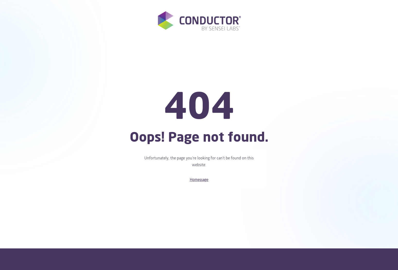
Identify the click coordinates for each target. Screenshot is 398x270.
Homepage (199, 180)
